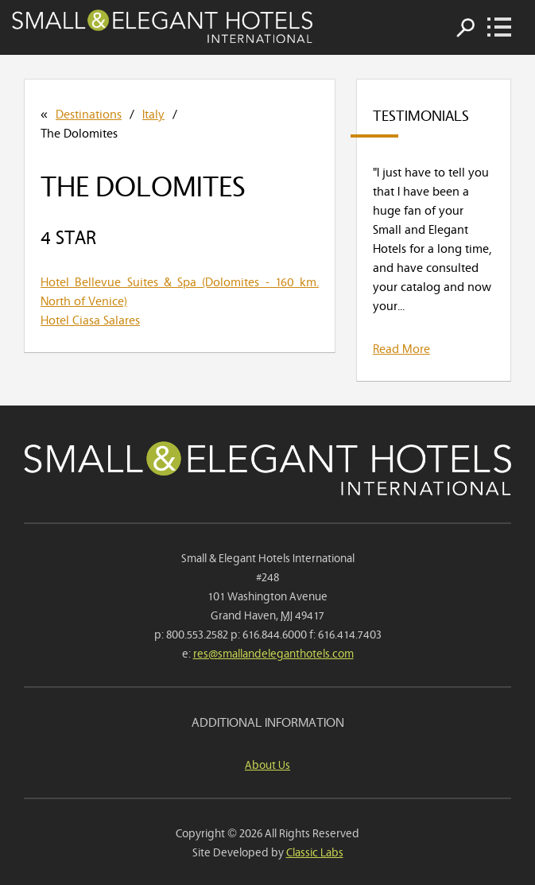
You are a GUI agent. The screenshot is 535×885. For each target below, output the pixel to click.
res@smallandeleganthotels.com (273, 652)
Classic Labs (314, 851)
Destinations (89, 113)
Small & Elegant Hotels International (162, 26)
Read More (401, 347)
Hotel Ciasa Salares (90, 319)
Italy (153, 113)
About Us (267, 763)
